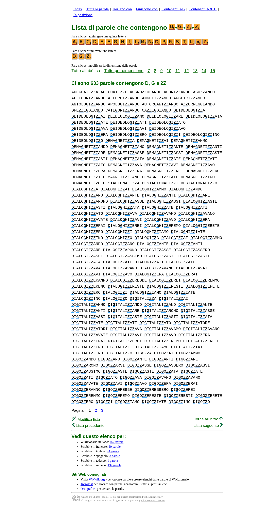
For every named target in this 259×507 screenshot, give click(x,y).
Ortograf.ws (88, 488)
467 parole (116, 442)
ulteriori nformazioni (131, 496)
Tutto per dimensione (123, 70)
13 (195, 70)
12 (186, 70)
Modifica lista (86, 419)
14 (204, 70)
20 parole (114, 446)
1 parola (112, 460)
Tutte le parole (97, 9)
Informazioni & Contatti (153, 500)
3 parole (114, 456)
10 (169, 70)
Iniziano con (122, 9)
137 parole (114, 465)
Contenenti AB (173, 9)
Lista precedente (88, 425)
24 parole (113, 451)
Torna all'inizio (208, 419)
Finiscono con (147, 9)
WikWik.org (97, 479)
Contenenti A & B (203, 9)
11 (177, 70)
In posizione (82, 15)
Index (77, 9)
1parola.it (87, 484)
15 (212, 70)
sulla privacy (156, 496)
